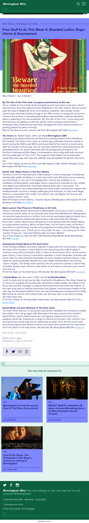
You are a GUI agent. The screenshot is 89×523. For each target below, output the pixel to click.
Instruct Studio (15, 509)
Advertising (29, 499)
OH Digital (30, 509)
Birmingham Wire (14, 4)
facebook (73, 130)
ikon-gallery (27, 202)
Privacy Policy (40, 499)
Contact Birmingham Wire (13, 499)
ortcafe (15, 238)
